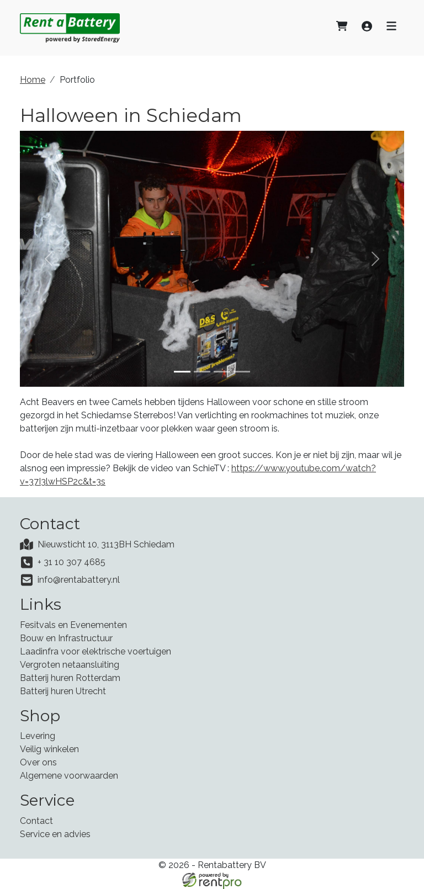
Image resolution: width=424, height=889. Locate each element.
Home (32, 79)
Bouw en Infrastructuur (66, 638)
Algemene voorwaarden (69, 775)
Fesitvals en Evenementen (73, 625)
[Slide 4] (242, 371)
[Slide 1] (182, 371)
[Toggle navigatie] (391, 28)
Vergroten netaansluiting (69, 664)
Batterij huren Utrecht (63, 691)
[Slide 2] (202, 371)
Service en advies (55, 834)
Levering (37, 736)
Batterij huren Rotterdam (70, 678)
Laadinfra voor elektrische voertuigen (95, 651)
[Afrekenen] (341, 28)
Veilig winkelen (49, 749)
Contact (36, 821)
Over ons (38, 762)
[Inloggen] (366, 28)
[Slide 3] (222, 371)
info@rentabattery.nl (79, 579)
